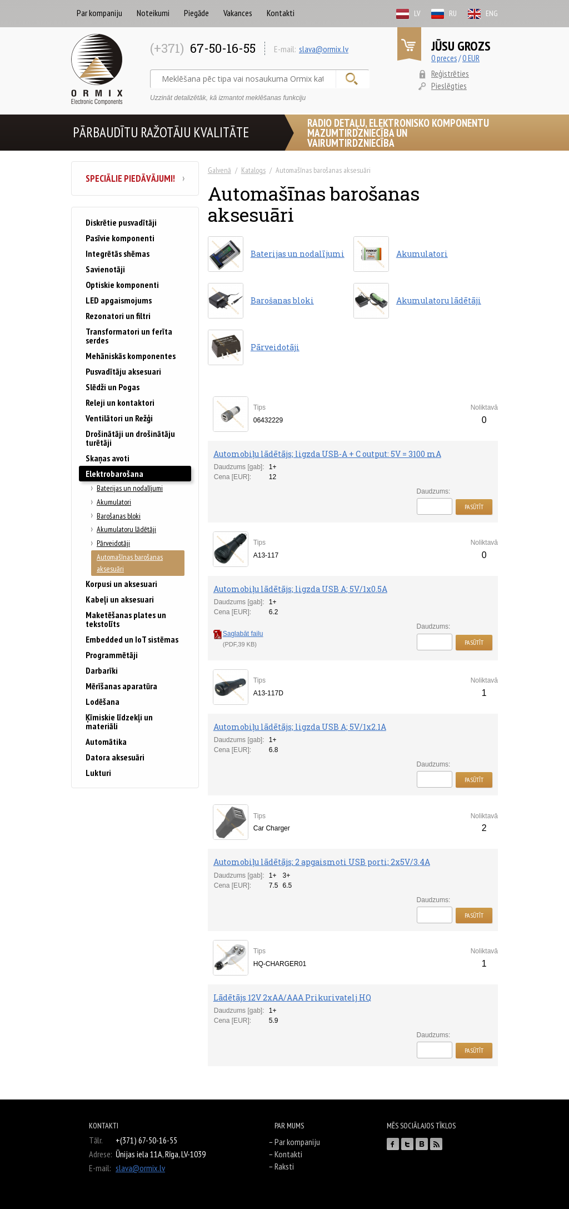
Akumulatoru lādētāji (126, 529)
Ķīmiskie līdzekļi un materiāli (119, 722)
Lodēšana (102, 701)
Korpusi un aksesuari (121, 583)
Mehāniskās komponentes (131, 355)
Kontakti (281, 12)
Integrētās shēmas (117, 253)
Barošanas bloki (119, 516)
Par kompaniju (99, 12)
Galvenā (219, 170)
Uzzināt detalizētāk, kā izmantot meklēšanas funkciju (228, 98)
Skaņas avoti (107, 458)
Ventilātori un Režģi (119, 418)
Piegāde (196, 12)
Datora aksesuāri (115, 757)
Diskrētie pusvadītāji (121, 222)
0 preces (444, 58)
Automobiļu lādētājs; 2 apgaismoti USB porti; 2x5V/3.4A (321, 862)
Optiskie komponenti (122, 284)
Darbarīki (102, 670)
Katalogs (253, 170)
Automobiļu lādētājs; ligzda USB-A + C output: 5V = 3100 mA (327, 454)
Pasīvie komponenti (120, 237)
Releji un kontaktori (120, 402)
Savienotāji (105, 269)
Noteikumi (153, 12)
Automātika (106, 741)
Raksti (284, 1166)
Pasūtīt (474, 506)
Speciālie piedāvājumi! (135, 178)
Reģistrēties (450, 73)
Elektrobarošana (114, 473)
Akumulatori (114, 502)
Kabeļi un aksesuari (120, 599)
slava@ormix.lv (323, 48)
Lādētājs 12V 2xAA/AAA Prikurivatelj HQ (292, 997)
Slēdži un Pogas (112, 386)
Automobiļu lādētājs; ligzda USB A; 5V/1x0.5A (300, 589)
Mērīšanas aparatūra (121, 685)
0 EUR (471, 58)
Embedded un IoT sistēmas (132, 639)
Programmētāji (112, 654)
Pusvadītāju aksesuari (123, 371)
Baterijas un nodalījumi (130, 488)
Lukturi (98, 772)
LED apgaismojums (119, 300)
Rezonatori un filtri (118, 315)
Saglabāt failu (238, 634)
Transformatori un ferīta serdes (129, 336)
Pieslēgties (449, 85)
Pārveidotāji (113, 543)
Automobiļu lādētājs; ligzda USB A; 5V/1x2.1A (299, 727)
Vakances (237, 12)
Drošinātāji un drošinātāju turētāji (130, 438)
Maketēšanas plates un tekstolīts (126, 619)
